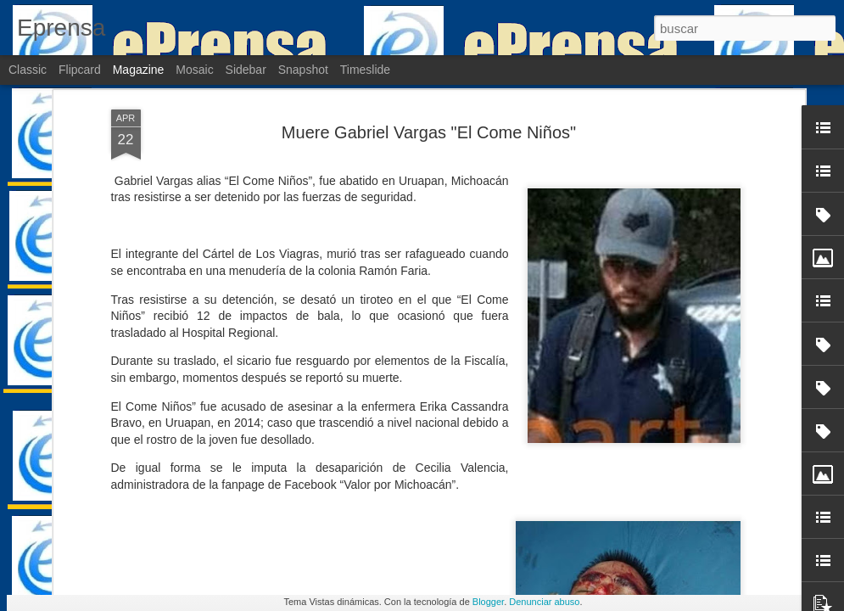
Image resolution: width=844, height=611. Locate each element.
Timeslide (365, 69)
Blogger (488, 602)
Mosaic (194, 69)
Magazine (139, 69)
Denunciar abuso (544, 602)
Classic (27, 69)
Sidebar (246, 69)
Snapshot (303, 69)
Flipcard (80, 69)
